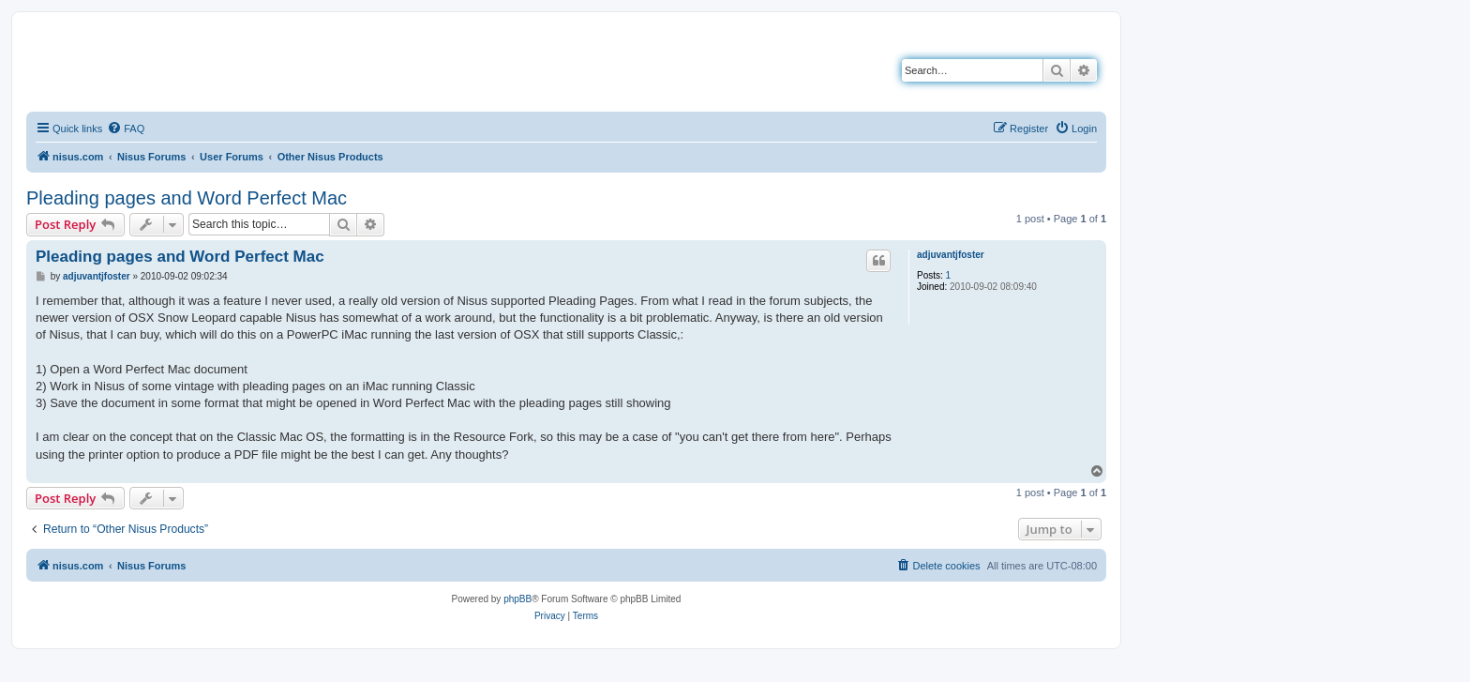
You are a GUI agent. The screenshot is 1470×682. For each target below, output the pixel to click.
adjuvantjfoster (950, 255)
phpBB (517, 599)
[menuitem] (125, 128)
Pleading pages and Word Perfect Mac (186, 198)
